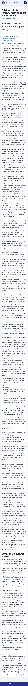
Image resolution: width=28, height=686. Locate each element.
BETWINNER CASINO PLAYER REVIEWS (12, 36)
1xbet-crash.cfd (11, 47)
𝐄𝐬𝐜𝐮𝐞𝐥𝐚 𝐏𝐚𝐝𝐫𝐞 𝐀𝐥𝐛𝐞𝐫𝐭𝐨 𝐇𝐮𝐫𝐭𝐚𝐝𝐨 (14, 2)
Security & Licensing (8, 40)
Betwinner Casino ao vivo (9, 38)
